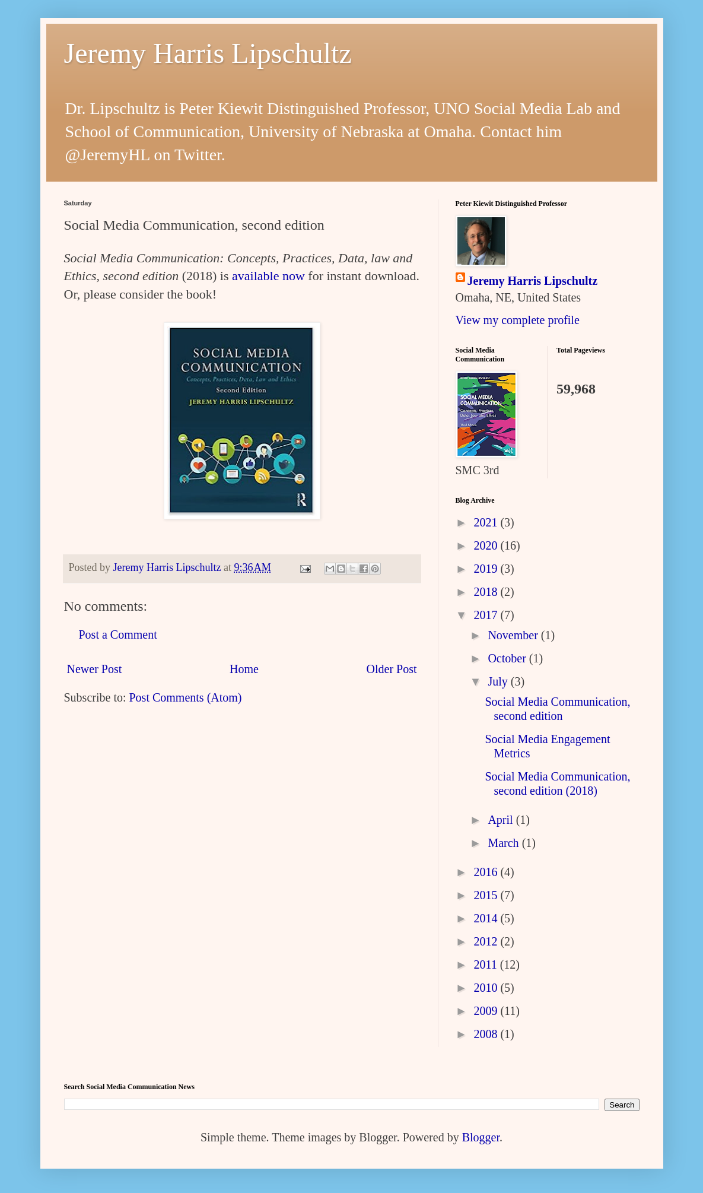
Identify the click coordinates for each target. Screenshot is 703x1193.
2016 (486, 871)
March (504, 842)
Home (244, 668)
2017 (486, 614)
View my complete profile (518, 319)
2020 (486, 545)
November (514, 635)
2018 (486, 591)
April (502, 819)
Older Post (392, 668)
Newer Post (94, 668)
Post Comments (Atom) (185, 697)
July (499, 681)
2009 (486, 1010)
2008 (486, 1033)
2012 (486, 941)
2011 (486, 964)
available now (268, 275)
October (508, 658)
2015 (486, 895)
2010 (486, 987)
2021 (486, 522)
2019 (486, 568)
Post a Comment (118, 634)
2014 (486, 918)
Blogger (481, 1137)
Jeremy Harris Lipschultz (208, 53)
